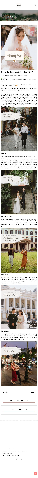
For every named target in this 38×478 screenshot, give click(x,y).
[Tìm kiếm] (34, 5)
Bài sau (33, 392)
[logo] (18, 5)
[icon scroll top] (35, 473)
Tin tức (25, 75)
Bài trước (5, 392)
